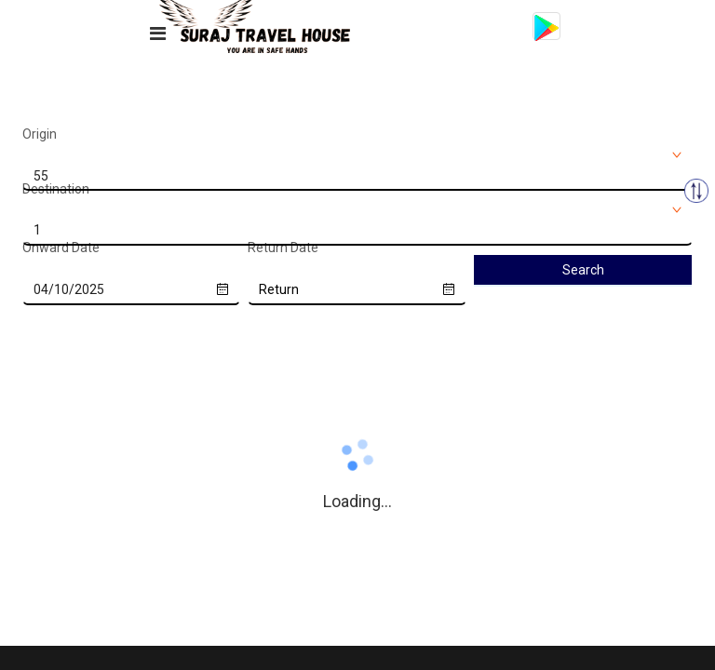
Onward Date (61, 247)
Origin (39, 134)
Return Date (283, 247)
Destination (55, 188)
